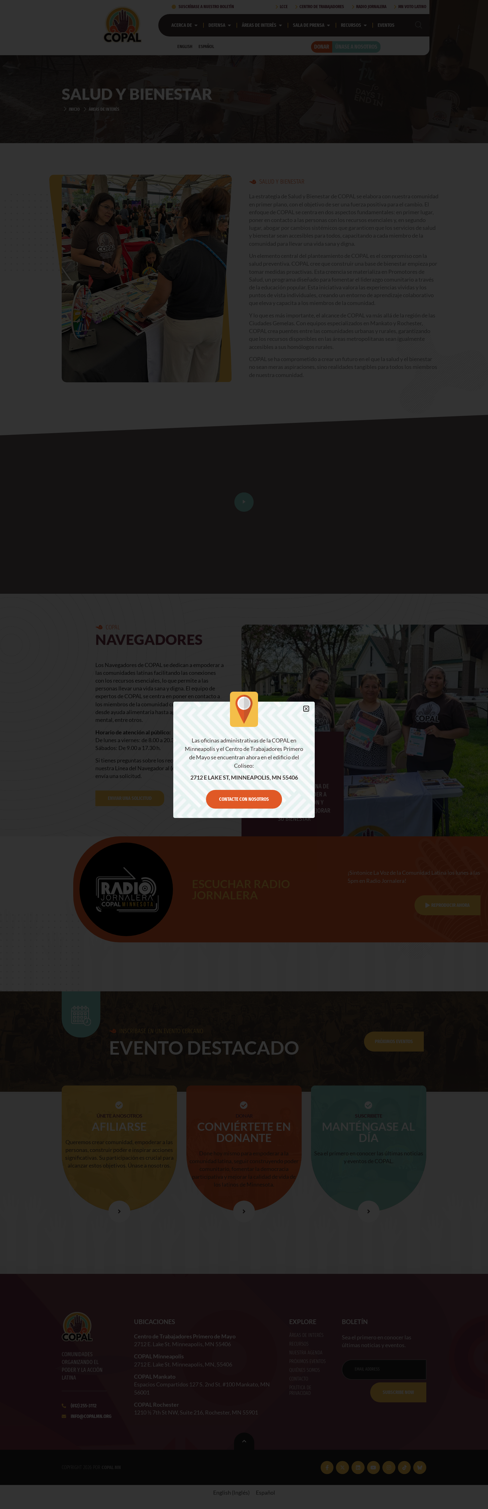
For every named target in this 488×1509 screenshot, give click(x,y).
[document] (244, 754)
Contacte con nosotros (244, 799)
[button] (306, 708)
